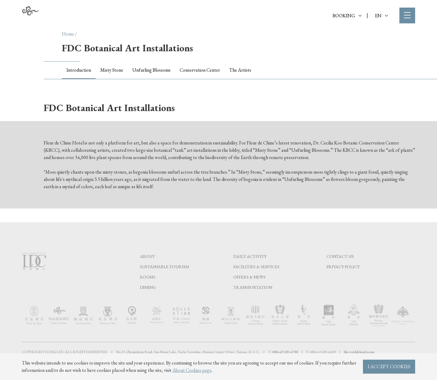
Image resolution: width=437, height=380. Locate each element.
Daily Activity (249, 268)
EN (381, 15)
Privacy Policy (343, 278)
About (147, 268)
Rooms (147, 289)
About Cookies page (192, 370)
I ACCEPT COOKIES (389, 366)
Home (68, 34)
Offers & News (249, 289)
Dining (148, 299)
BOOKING (347, 15)
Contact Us (340, 268)
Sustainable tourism (164, 278)
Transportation (252, 299)
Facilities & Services (256, 278)
